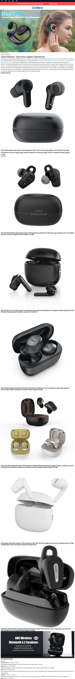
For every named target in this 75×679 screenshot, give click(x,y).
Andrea (8, 674)
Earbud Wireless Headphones (45, 60)
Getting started (4, 53)
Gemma (8, 666)
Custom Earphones (6, 54)
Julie (7, 678)
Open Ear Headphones (59, 60)
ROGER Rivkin (10, 662)
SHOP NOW (46, 3)
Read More (3, 156)
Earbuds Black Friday (6, 62)
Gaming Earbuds (69, 60)
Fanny (8, 669)
